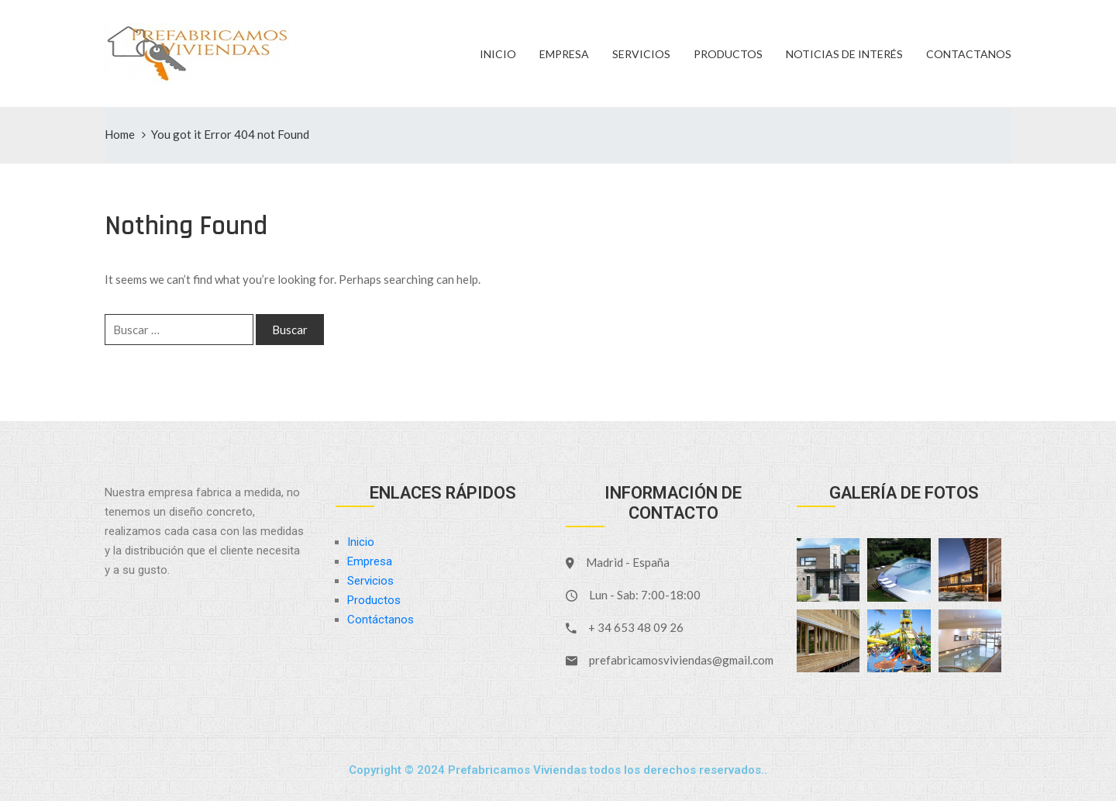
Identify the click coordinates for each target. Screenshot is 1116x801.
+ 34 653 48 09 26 (636, 627)
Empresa (564, 53)
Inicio (498, 53)
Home (120, 134)
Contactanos (968, 53)
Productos (728, 53)
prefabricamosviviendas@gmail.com (681, 660)
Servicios (641, 53)
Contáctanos (380, 620)
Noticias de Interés (844, 53)
